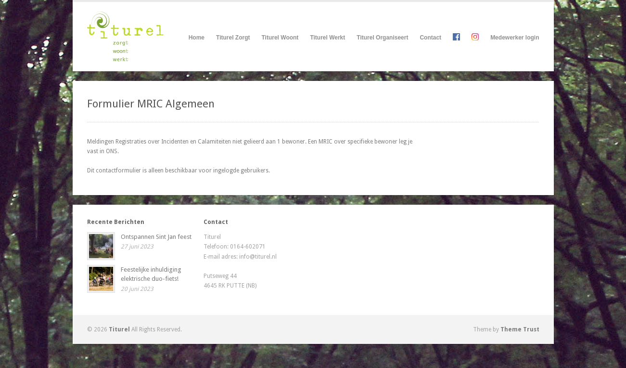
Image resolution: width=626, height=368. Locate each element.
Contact (430, 37)
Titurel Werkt (327, 38)
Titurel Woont (279, 38)
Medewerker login (514, 37)
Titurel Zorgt (233, 38)
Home (196, 37)
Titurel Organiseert (382, 38)
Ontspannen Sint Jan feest (156, 236)
